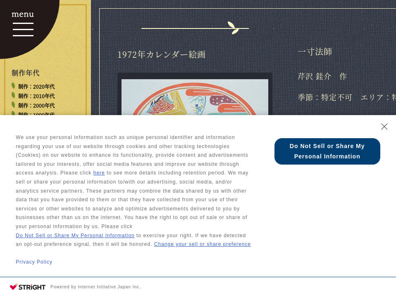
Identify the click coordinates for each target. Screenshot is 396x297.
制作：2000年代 (36, 105)
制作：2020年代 (36, 86)
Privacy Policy (34, 262)
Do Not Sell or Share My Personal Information (75, 235)
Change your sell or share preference (202, 244)
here (99, 173)
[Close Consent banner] (384, 127)
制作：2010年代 (36, 96)
